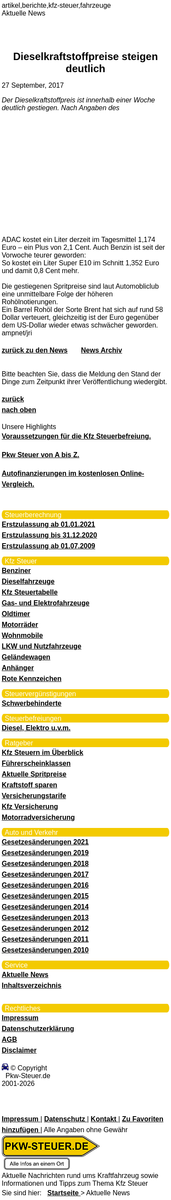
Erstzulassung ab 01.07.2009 (48, 546)
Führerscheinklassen (36, 763)
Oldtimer (16, 614)
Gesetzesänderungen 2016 (45, 885)
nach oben (19, 410)
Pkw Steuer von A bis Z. (40, 454)
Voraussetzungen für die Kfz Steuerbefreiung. (76, 436)
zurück (13, 399)
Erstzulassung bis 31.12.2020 (49, 535)
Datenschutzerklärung (38, 1028)
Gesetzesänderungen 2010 (45, 950)
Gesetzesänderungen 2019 (45, 852)
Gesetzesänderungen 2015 (45, 896)
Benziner (16, 570)
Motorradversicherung (38, 817)
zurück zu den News (35, 350)
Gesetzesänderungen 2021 (45, 842)
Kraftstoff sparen (29, 785)
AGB (9, 1039)
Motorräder (20, 624)
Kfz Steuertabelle (30, 592)
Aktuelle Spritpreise (34, 774)
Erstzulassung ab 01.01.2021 (48, 524)
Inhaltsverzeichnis (32, 985)
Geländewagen (26, 657)
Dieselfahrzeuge (28, 581)
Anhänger (18, 668)
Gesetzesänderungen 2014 (45, 906)
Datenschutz (65, 1119)
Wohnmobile (22, 635)
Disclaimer (19, 1050)
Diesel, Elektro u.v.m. (36, 728)
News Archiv (101, 350)
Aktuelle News (25, 974)
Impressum (20, 1018)
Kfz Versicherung (30, 806)
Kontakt (104, 1119)
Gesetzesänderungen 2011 (45, 939)
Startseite (64, 1193)
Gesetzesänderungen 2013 (45, 917)
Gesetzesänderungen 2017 (45, 874)
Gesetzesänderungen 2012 (45, 928)
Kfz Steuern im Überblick (42, 752)
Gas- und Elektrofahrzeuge (46, 603)
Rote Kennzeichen (32, 678)
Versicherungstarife (34, 795)
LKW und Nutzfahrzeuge (41, 646)
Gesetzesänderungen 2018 (45, 863)
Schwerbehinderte (32, 703)
